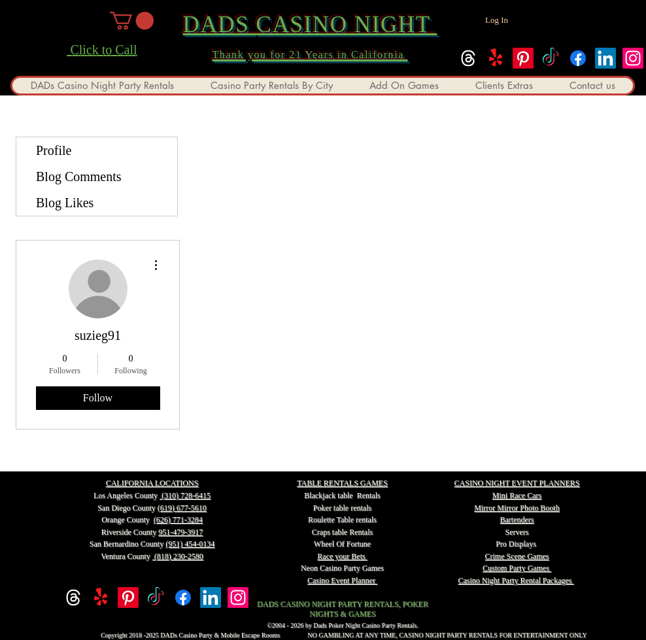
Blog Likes (65, 202)
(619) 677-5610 (182, 508)
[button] (132, 20)
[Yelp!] (495, 58)
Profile (53, 150)
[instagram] (632, 58)
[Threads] (468, 58)
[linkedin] (605, 58)
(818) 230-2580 (177, 556)
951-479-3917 (180, 532)
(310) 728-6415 (185, 495)
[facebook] (578, 58)
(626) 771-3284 (178, 519)
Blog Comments (79, 176)
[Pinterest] (523, 58)
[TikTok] (550, 58)
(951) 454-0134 (189, 543)
